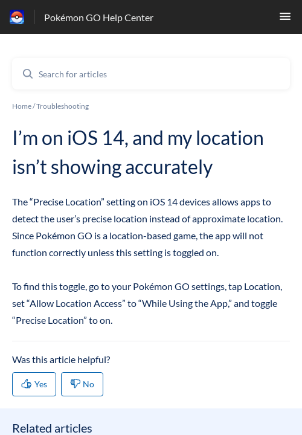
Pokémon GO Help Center (98, 17)
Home (21, 106)
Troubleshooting (62, 106)
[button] (285, 19)
